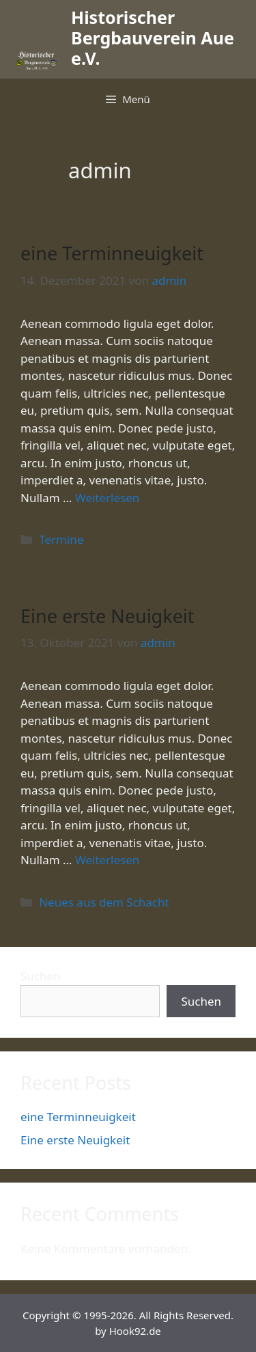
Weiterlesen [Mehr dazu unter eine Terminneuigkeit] (107, 498)
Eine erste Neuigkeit (107, 616)
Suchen (40, 976)
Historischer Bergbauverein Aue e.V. (152, 37)
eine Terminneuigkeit (111, 253)
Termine (61, 539)
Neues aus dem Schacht (104, 902)
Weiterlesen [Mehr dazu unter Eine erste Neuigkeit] (107, 860)
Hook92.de (135, 1331)
